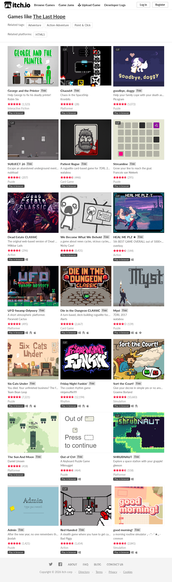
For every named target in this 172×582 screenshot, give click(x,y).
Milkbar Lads (15, 245)
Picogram (118, 99)
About (72, 564)
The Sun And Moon (21, 457)
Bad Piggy (66, 538)
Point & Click (83, 25)
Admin (12, 530)
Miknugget (66, 465)
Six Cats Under (18, 383)
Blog (97, 564)
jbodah (12, 538)
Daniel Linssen (16, 461)
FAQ (85, 564)
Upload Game (89, 5)
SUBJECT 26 (16, 164)
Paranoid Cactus (17, 319)
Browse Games (44, 5)
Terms (99, 572)
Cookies (127, 572)
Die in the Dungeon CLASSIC (80, 310)
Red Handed (68, 530)
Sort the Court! (123, 383)
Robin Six (13, 99)
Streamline (120, 164)
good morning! (123, 530)
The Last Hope (49, 16)
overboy (118, 245)
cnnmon (118, 538)
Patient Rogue (70, 164)
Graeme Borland (122, 392)
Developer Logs (115, 5)
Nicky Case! (67, 245)
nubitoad (13, 172)
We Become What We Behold (81, 237)
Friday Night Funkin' (73, 383)
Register (160, 4)
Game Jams (66, 5)
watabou (65, 172)
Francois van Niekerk (125, 172)
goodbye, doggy (124, 90)
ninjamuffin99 (68, 392)
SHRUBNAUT (122, 457)
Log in (143, 4)
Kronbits (65, 99)
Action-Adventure (58, 25)
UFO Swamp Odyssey (22, 310)
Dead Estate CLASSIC (22, 237)
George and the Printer (23, 90)
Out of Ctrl (67, 457)
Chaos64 (66, 90)
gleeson (117, 465)
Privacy (113, 572)
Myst (116, 310)
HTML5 (40, 34)
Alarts (63, 319)
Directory (84, 572)
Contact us (115, 564)
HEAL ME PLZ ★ (124, 237)
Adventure (34, 25)
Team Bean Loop (17, 392)
